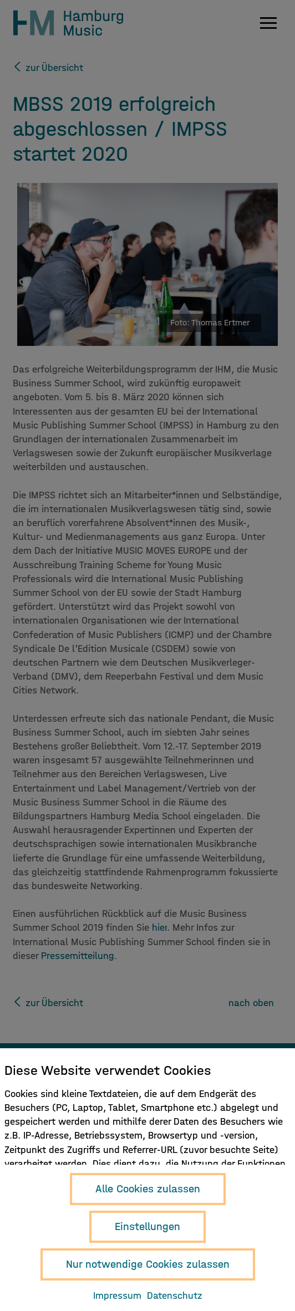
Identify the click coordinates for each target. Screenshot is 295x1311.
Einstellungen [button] (147, 1226)
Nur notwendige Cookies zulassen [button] (148, 1264)
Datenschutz (174, 1296)
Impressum (117, 1296)
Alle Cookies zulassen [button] (147, 1188)
